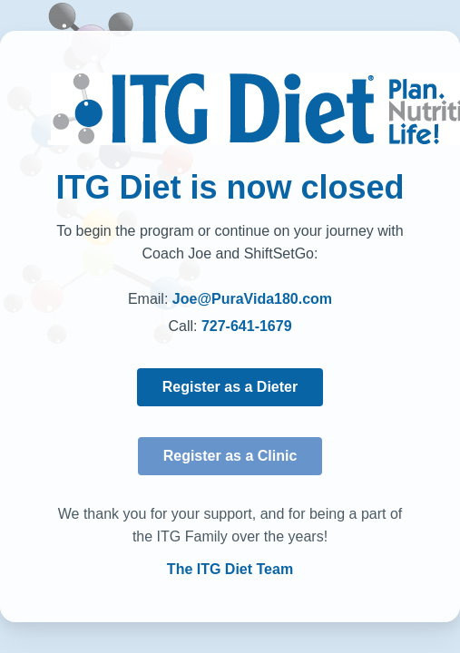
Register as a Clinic (230, 455)
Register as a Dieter (230, 387)
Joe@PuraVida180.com (252, 299)
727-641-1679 (246, 326)
